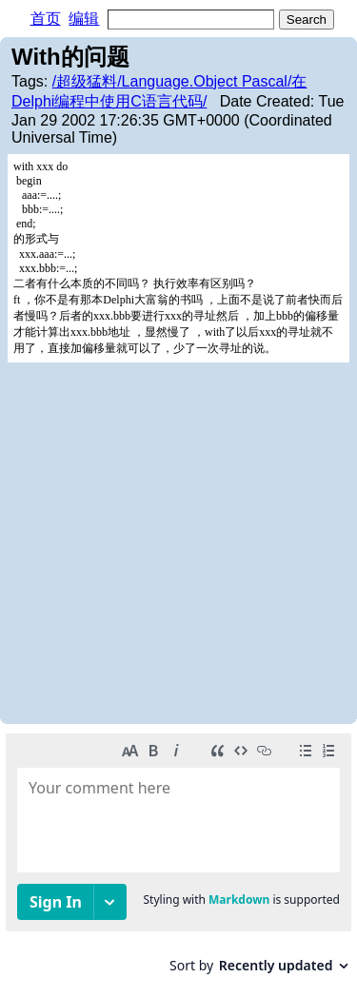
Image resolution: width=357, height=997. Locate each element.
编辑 (84, 18)
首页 (45, 18)
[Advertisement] (178, 542)
